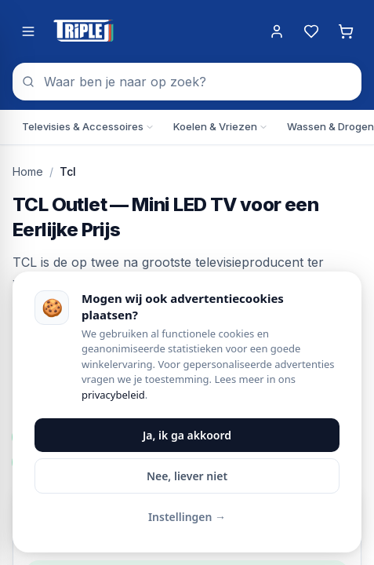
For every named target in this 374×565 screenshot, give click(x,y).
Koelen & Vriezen (220, 126)
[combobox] (187, 81)
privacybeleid (113, 395)
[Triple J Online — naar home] (83, 31)
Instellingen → (187, 516)
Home (28, 171)
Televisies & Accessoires (88, 126)
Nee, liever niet (187, 475)
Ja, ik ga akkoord (187, 435)
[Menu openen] (28, 31)
